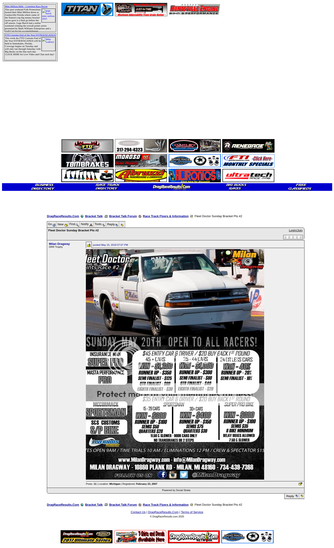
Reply (290, 496)
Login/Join (295, 230)
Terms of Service (192, 512)
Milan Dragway (59, 244)
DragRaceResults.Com (63, 216)
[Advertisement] (19, 163)
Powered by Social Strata (176, 490)
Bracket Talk (94, 216)
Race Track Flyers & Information (166, 216)
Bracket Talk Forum (123, 216)
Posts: (91, 484)
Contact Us (138, 512)
